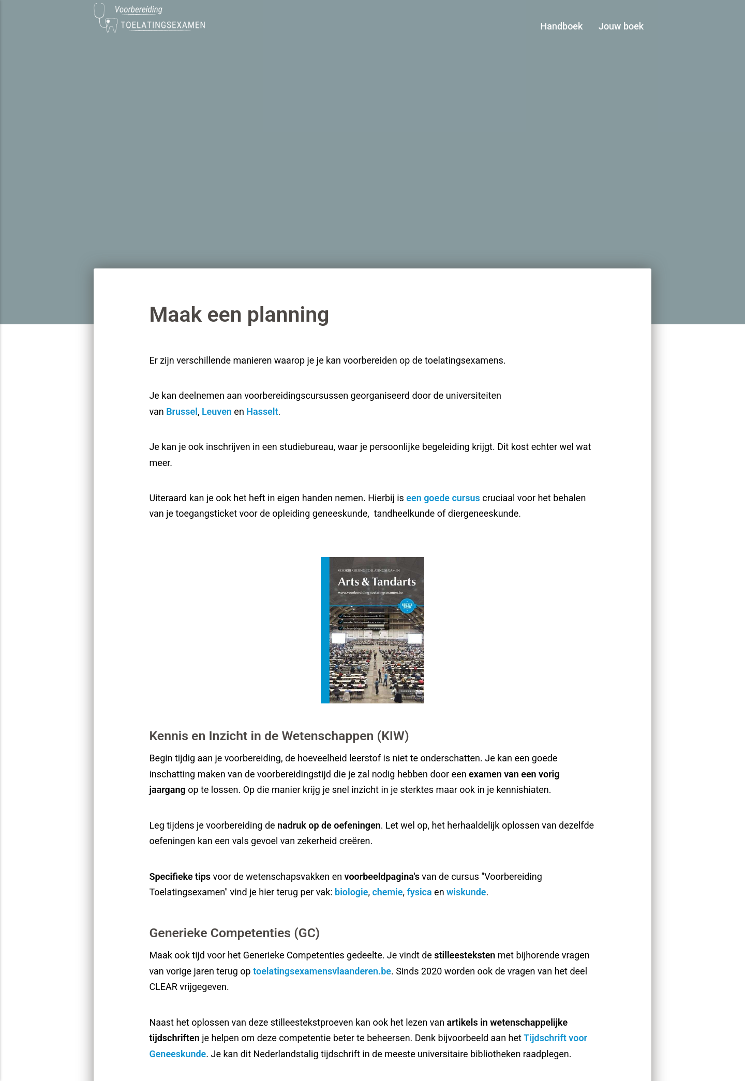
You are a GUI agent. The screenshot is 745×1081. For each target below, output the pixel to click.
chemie (387, 892)
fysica (419, 892)
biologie (351, 892)
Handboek (562, 26)
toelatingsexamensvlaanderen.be (322, 971)
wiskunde (466, 892)
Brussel (182, 411)
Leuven (217, 411)
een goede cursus (443, 497)
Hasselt (262, 411)
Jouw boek (621, 26)
